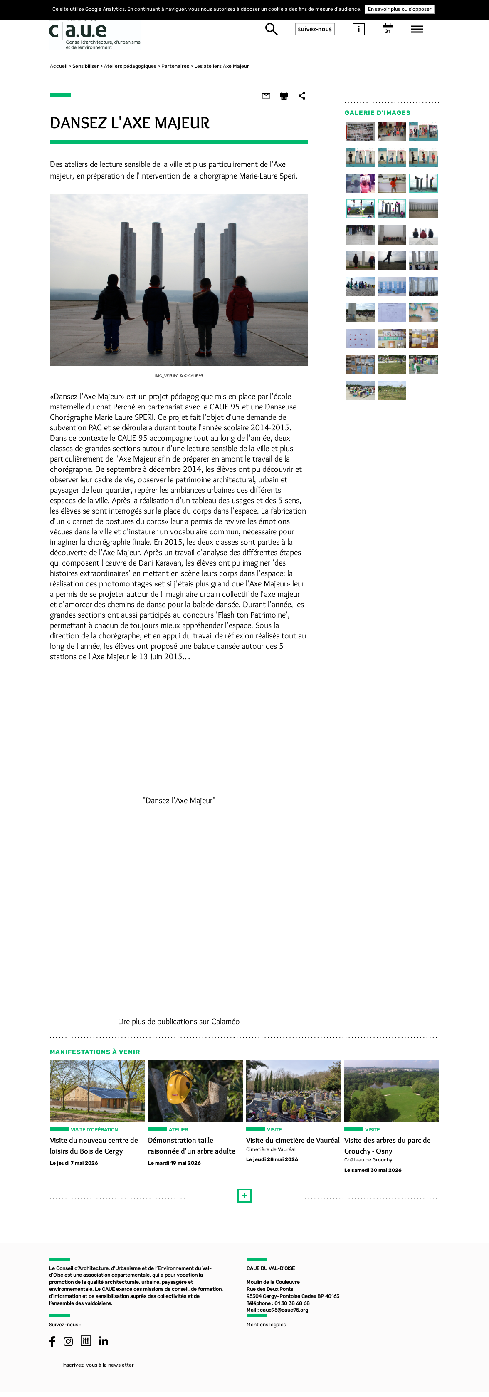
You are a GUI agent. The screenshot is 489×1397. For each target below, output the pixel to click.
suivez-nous (315, 29)
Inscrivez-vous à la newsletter (98, 1369)
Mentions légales (266, 1328)
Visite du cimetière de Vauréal (293, 1142)
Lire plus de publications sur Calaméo (179, 1023)
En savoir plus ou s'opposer (400, 9)
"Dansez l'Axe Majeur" (178, 802)
